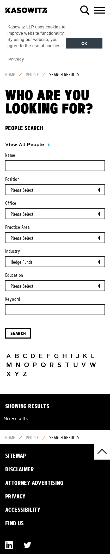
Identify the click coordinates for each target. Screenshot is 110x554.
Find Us (14, 523)
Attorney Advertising (34, 482)
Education (14, 275)
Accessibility (22, 509)
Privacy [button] (16, 59)
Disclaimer (19, 469)
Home (10, 74)
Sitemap (15, 455)
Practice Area (17, 227)
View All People (24, 144)
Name (10, 155)
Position (12, 179)
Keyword (12, 299)
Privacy (15, 496)
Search (18, 333)
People (32, 74)
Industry (12, 251)
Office (10, 203)
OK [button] (84, 43)
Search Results (64, 74)
